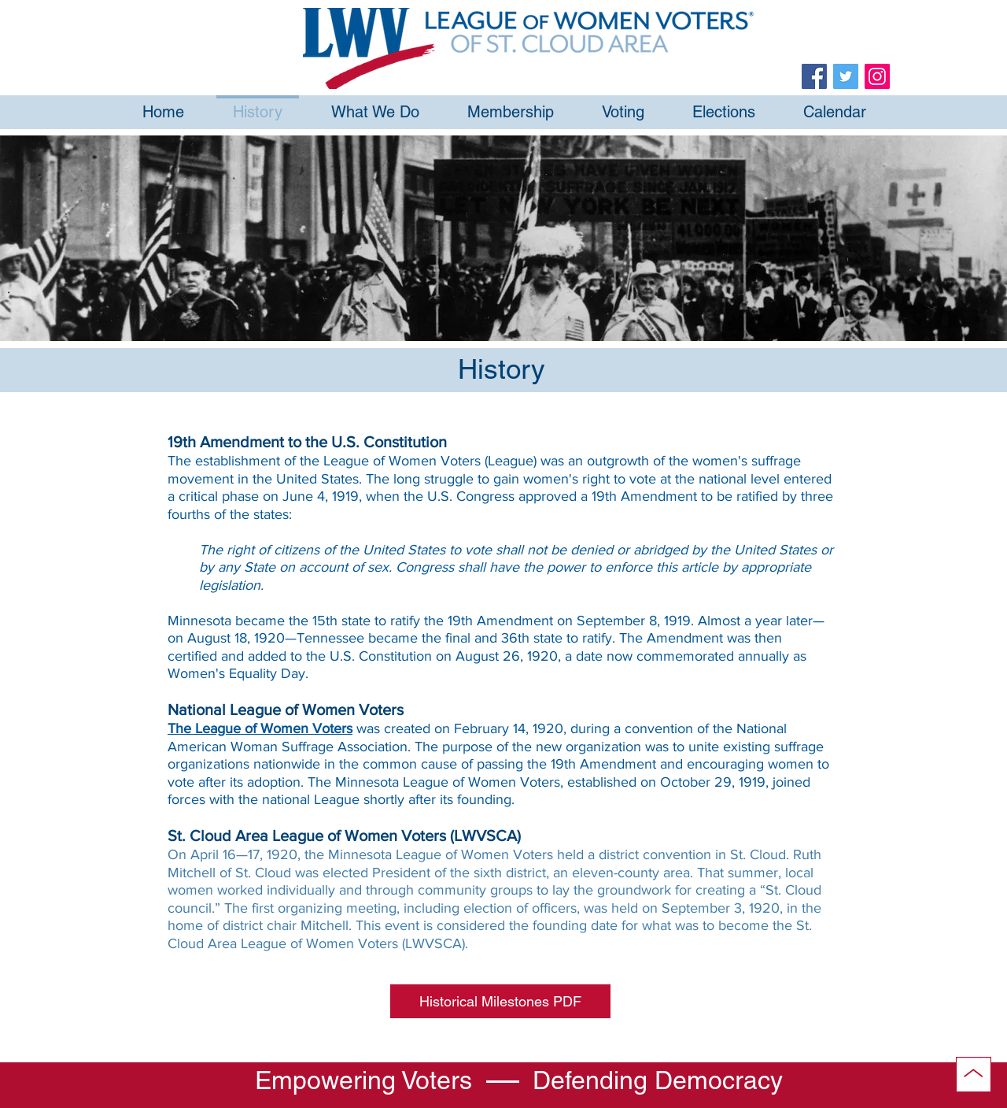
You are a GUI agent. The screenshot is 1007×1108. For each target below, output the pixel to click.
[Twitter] (845, 76)
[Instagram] (877, 76)
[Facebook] (814, 76)
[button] (500, 1001)
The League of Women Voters (260, 728)
